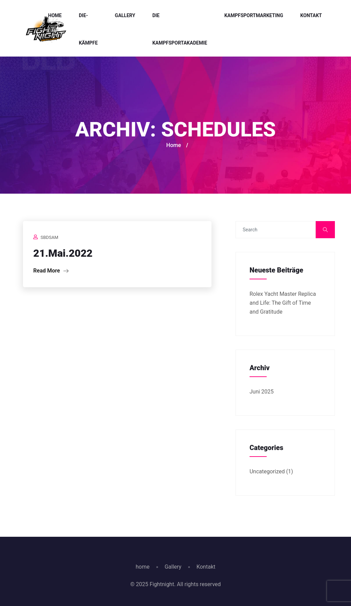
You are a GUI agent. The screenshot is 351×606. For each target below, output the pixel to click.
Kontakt (311, 15)
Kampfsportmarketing (253, 15)
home (142, 566)
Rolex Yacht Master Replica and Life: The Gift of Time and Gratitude (283, 303)
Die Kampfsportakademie (179, 29)
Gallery (125, 15)
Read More (51, 270)
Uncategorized (267, 471)
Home (55, 15)
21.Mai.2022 (63, 253)
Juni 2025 (262, 391)
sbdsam (49, 237)
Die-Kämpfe (88, 29)
